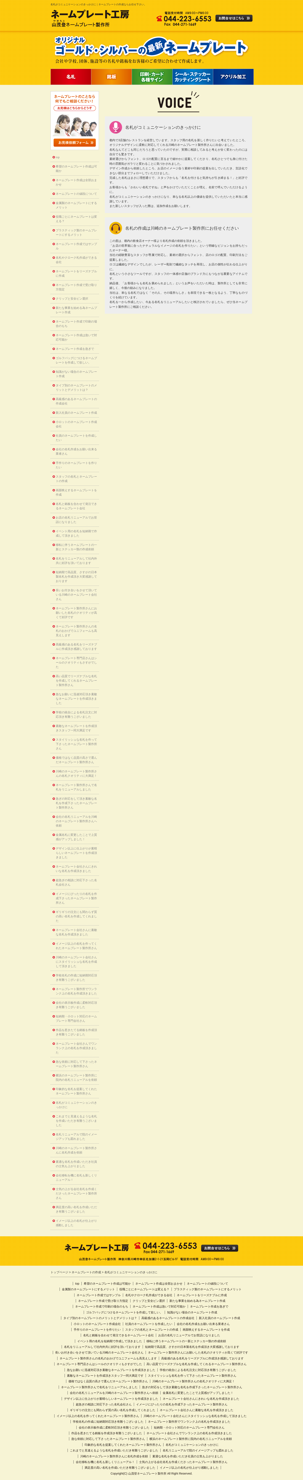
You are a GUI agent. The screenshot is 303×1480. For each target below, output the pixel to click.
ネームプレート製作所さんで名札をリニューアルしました (76, 787)
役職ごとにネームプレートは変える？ (76, 219)
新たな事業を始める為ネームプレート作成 (76, 310)
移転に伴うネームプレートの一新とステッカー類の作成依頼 (76, 547)
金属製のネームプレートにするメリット (76, 205)
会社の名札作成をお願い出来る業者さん (76, 451)
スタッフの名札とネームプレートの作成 (76, 479)
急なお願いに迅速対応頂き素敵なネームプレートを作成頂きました (76, 699)
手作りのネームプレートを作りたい (76, 465)
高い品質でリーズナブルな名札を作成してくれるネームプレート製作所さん (76, 681)
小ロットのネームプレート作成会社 (76, 424)
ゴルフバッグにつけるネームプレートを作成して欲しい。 (76, 360)
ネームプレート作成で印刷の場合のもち (76, 324)
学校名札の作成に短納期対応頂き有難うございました (76, 977)
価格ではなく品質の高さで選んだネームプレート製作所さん (76, 760)
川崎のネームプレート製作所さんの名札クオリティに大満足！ (76, 773)
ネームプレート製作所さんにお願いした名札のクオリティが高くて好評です (76, 613)
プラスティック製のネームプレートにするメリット (76, 232)
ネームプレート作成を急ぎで (75, 348)
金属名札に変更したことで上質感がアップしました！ (76, 837)
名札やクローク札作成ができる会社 (76, 260)
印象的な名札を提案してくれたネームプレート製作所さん (76, 1091)
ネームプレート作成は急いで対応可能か (76, 337)
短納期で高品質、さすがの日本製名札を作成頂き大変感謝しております (76, 577)
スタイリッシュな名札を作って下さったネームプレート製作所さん (76, 744)
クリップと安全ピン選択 (72, 298)
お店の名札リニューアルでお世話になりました (76, 520)
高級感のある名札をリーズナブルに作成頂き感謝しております (76, 646)
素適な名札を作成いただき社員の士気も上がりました (76, 1164)
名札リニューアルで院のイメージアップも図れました (76, 1136)
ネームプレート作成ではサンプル (76, 246)
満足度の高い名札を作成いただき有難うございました (76, 1209)
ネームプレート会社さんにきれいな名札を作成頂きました (76, 869)
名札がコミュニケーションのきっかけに (76, 1105)
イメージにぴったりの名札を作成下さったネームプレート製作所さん (76, 898)
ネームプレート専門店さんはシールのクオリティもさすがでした (76, 663)
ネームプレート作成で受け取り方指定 (76, 287)
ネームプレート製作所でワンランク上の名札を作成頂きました (76, 991)
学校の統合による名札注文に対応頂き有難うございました (76, 714)
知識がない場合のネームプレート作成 (76, 374)
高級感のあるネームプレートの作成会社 (76, 401)
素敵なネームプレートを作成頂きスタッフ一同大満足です (76, 728)
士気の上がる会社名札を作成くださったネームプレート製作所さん (76, 1194)
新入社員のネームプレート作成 (76, 412)
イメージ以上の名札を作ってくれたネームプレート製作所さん (76, 946)
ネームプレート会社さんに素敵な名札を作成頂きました (76, 932)
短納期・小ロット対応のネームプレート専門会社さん (76, 1018)
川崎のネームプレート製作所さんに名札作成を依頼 (76, 1150)
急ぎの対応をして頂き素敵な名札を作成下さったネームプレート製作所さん (76, 803)
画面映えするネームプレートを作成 (76, 492)
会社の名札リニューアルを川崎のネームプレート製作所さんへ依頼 (76, 821)
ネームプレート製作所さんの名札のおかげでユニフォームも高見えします (76, 631)
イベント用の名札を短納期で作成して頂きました (76, 533)
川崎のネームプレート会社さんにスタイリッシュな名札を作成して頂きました (76, 962)
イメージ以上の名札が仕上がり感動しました (76, 1223)
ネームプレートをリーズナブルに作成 (76, 273)
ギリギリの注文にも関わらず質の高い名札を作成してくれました (76, 916)
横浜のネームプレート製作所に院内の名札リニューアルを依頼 (76, 1077)
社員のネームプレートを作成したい (76, 438)
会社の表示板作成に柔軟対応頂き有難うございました (76, 1005)
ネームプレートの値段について (76, 193)
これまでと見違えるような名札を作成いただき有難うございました (76, 1121)
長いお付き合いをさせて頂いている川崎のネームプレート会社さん (76, 595)
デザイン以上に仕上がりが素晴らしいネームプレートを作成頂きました (76, 853)
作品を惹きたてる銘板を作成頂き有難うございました (76, 1032)
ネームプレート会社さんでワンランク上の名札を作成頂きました (76, 1048)
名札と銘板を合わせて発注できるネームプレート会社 (76, 506)
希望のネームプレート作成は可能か (76, 168)
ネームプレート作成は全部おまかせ (76, 182)
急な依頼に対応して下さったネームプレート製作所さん (76, 1064)
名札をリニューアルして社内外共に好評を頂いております (76, 561)
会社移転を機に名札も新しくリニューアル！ (76, 1177)
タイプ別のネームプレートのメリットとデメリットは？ (76, 387)
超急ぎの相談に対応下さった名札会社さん (76, 882)
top (58, 157)
